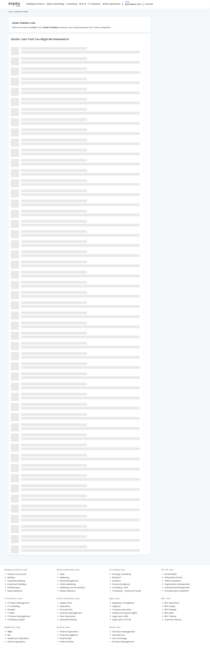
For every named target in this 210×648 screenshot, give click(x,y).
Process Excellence (121, 584)
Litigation (116, 606)
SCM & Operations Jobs (68, 598)
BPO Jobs (165, 598)
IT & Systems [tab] (94, 4)
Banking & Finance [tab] (35, 4)
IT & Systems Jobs (13, 598)
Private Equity (14, 587)
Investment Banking (17, 584)
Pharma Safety (67, 641)
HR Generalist (170, 574)
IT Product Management (19, 616)
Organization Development (177, 584)
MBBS (10, 631)
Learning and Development (177, 587)
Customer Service (172, 619)
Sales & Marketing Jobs (68, 569)
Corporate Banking (16, 580)
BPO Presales (170, 609)
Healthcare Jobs (12, 627)
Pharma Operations (69, 631)
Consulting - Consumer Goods (126, 591)
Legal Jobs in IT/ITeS (121, 619)
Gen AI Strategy (119, 638)
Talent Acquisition (172, 580)
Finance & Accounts (17, 574)
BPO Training (170, 616)
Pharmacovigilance (69, 635)
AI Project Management (123, 641)
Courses (149, 4)
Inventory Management (71, 613)
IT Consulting (14, 606)
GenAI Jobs (114, 627)
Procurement (66, 609)
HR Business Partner (173, 577)
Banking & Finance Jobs (15, 569)
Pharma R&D (66, 638)
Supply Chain (66, 603)
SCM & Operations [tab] (111, 4)
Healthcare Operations (18, 638)
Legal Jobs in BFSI (120, 616)
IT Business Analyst (16, 619)
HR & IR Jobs (167, 569)
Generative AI (118, 635)
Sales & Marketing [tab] (55, 4)
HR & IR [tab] (82, 4)
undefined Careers (21, 12)
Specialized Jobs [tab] (133, 4)
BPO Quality (169, 606)
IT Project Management (19, 603)
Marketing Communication (72, 587)
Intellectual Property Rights (124, 613)
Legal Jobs (114, 598)
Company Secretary (121, 609)
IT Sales (11, 613)
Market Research (68, 591)
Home (11, 12)
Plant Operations (68, 616)
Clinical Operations (16, 641)
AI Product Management (123, 631)
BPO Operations (171, 603)
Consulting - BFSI (120, 587)
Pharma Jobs (63, 627)
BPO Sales (169, 613)
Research (116, 577)
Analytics (116, 580)
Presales (11, 609)
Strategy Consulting (121, 574)
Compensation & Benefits (176, 591)
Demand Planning (68, 619)
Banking (11, 577)
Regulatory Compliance (123, 603)
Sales (62, 574)
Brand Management (69, 580)
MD (9, 635)
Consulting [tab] (71, 4)
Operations (65, 606)
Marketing (64, 577)
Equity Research (15, 591)
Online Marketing (68, 584)
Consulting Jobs (117, 569)
